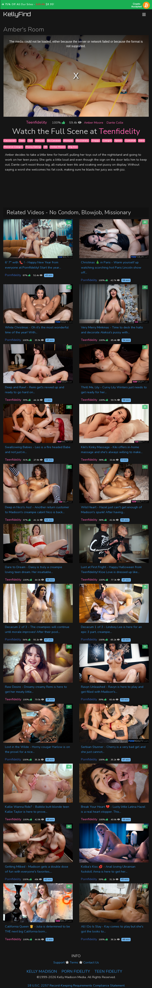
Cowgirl (107, 140)
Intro (141, 140)
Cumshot (130, 140)
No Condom (54, 140)
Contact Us (91, 962)
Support (59, 962)
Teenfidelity (36, 122)
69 (45, 147)
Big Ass (72, 147)
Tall (30, 140)
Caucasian (10, 140)
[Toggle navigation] (144, 14)
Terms (74, 962)
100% (58, 122)
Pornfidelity (13, 275)
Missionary (82, 140)
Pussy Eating (33, 147)
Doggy (95, 140)
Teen (22, 140)
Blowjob (68, 140)
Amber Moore (93, 122)
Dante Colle (115, 122)
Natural (40, 140)
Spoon (118, 140)
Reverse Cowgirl (13, 147)
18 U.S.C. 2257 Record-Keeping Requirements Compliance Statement (76, 985)
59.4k (75, 122)
